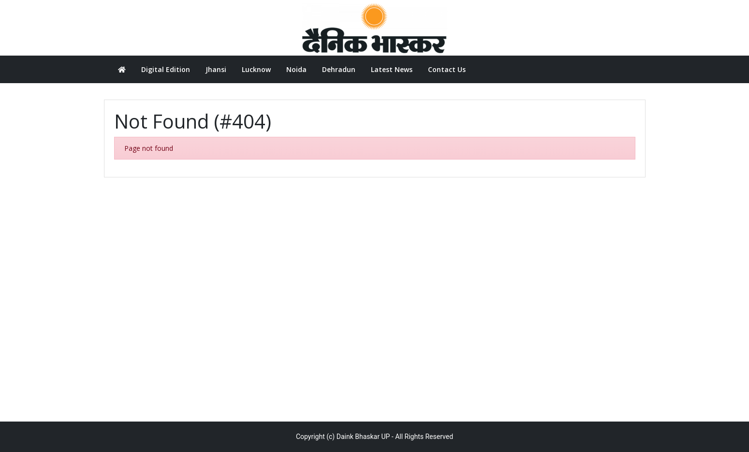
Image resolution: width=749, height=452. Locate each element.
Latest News (391, 69)
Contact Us (447, 69)
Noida (296, 69)
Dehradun (338, 69)
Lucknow (256, 69)
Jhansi (216, 69)
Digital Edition (165, 69)
